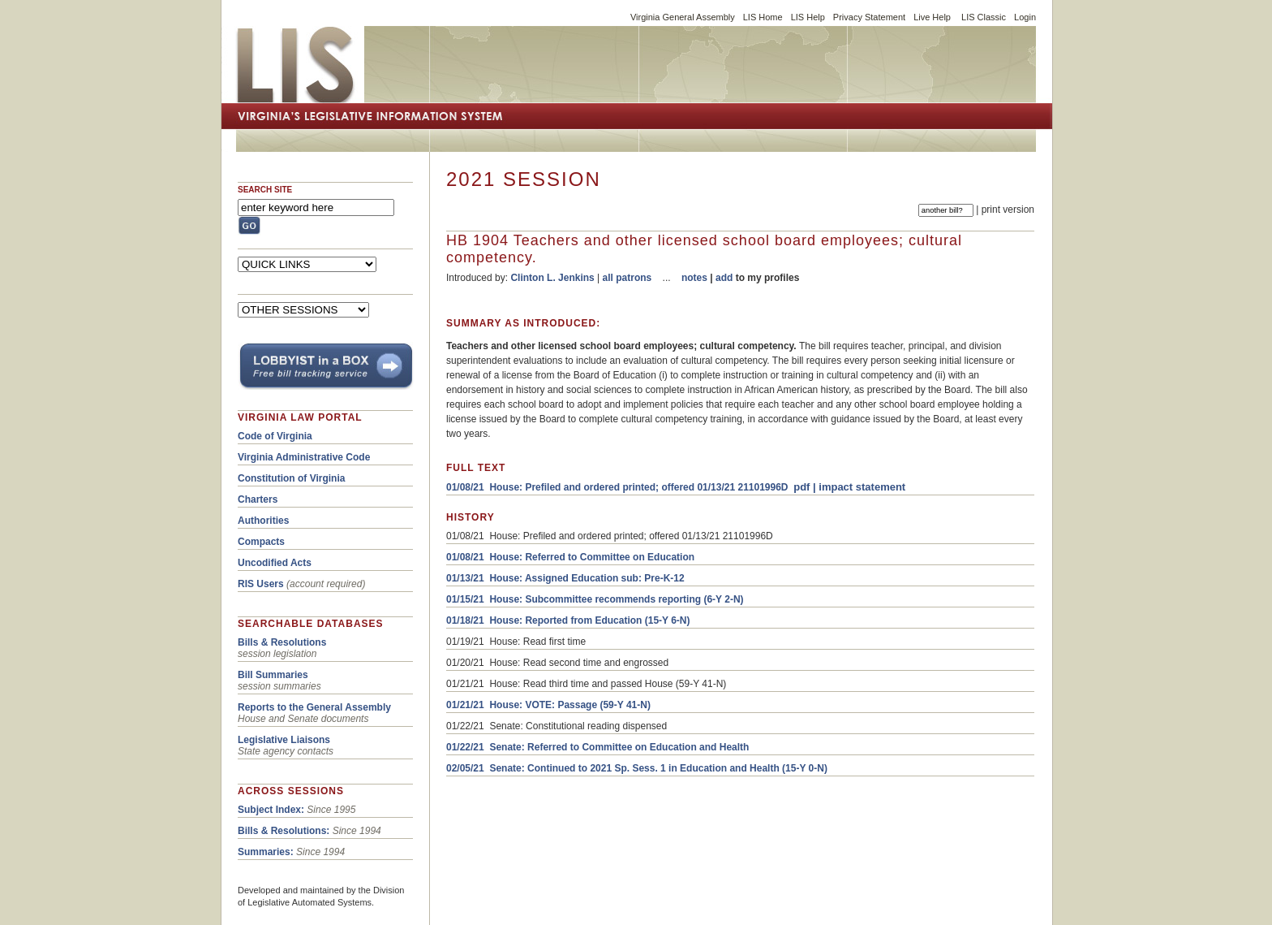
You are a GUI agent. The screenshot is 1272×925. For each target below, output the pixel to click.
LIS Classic (983, 17)
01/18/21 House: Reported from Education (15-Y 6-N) (568, 620)
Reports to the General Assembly (314, 707)
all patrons (627, 277)
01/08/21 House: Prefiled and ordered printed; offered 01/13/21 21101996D (617, 487)
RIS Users (261, 584)
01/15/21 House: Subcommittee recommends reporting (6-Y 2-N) (595, 599)
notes (694, 277)
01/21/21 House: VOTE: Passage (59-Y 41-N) (548, 705)
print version (1008, 209)
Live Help (932, 17)
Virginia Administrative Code (304, 457)
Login (1025, 17)
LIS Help (808, 17)
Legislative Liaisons (284, 740)
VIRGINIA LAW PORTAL (300, 417)
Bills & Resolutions (282, 642)
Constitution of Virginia (291, 478)
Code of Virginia (275, 436)
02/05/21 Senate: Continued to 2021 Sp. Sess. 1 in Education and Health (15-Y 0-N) (636, 768)
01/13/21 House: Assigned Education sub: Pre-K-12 (565, 578)
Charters (257, 499)
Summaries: (266, 852)
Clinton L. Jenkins (552, 277)
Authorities (263, 520)
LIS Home (763, 17)
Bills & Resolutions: (283, 830)
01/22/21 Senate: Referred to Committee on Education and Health (597, 747)
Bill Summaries (273, 675)
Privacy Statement (869, 17)
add (724, 277)
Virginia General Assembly (682, 17)
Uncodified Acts (275, 562)
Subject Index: (271, 809)
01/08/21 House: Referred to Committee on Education (570, 557)
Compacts (261, 541)
